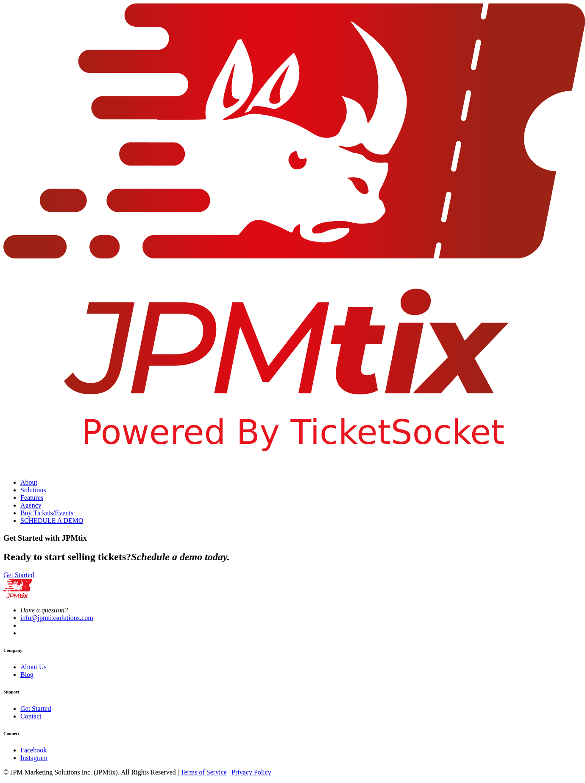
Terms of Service (204, 772)
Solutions (33, 490)
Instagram (33, 757)
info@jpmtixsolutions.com (56, 617)
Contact (31, 716)
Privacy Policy (251, 772)
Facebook (33, 750)
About (28, 482)
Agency (31, 505)
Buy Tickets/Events (46, 512)
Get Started (18, 574)
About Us (33, 667)
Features (31, 497)
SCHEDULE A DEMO (51, 520)
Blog (26, 674)
